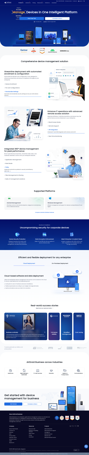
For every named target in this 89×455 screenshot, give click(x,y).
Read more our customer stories (44, 308)
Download (54, 2)
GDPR (10, 441)
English (75, 450)
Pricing (34, 2)
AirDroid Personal (48, 434)
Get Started (13, 404)
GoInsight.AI (47, 432)
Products (21, 2)
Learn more (6, 171)
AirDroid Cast (47, 435)
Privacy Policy (12, 435)
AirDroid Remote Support (50, 430)
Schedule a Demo (68, 1)
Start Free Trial (35, 18)
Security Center (13, 439)
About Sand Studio (13, 428)
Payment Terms (13, 437)
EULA (10, 434)
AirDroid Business (48, 428)
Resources (40, 2)
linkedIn (70, 425)
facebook (75, 425)
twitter (72, 425)
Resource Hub (32, 428)
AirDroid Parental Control (50, 437)
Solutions (28, 2)
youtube (78, 425)
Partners (47, 2)
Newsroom (11, 442)
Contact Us (75, 1)
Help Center (31, 433)
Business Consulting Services (33, 431)
